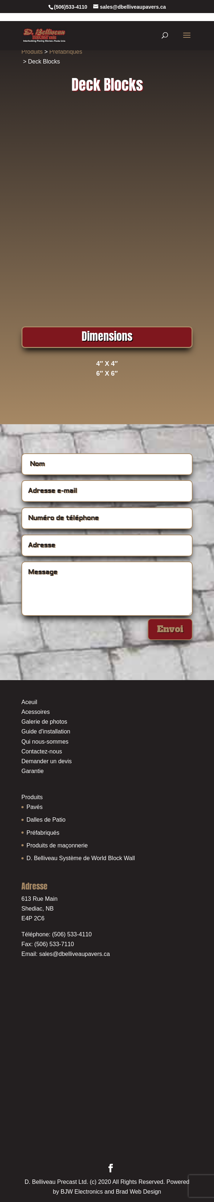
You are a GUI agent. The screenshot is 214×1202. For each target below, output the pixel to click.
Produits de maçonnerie (57, 845)
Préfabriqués (65, 52)
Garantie (32, 771)
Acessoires (35, 712)
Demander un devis (46, 761)
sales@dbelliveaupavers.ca (74, 954)
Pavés (34, 807)
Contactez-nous (41, 751)
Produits (32, 52)
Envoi (170, 629)
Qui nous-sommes (45, 742)
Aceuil (29, 702)
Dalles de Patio (46, 820)
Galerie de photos (44, 722)
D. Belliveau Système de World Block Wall (80, 858)
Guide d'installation (45, 731)
